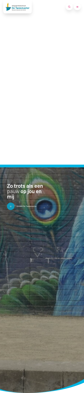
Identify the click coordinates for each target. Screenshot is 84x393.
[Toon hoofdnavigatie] (77, 6)
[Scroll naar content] (22, 206)
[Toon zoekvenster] (69, 6)
